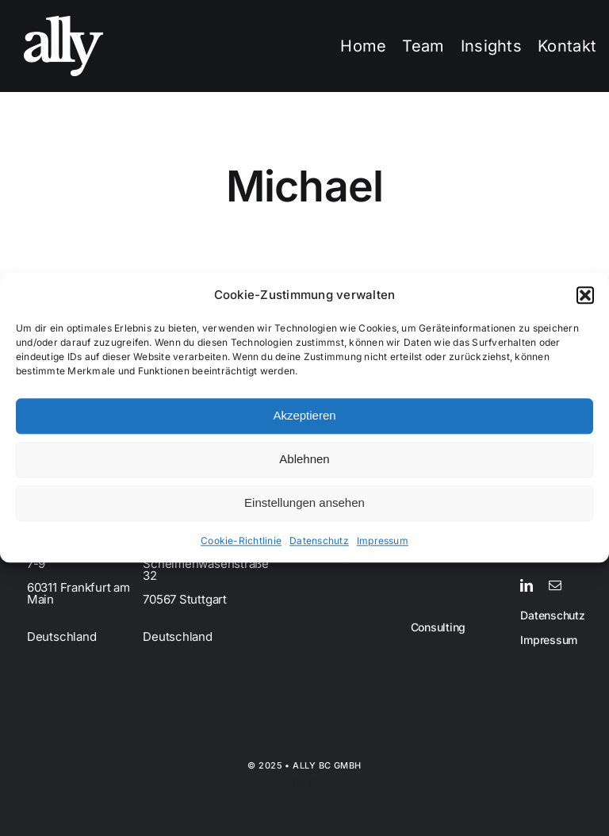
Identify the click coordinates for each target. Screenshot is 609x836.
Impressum (382, 540)
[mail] (555, 585)
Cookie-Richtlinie (241, 540)
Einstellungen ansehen (304, 503)
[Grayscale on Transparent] (63, 22)
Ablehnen (304, 459)
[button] (585, 295)
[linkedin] (526, 585)
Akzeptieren (304, 416)
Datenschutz (319, 540)
